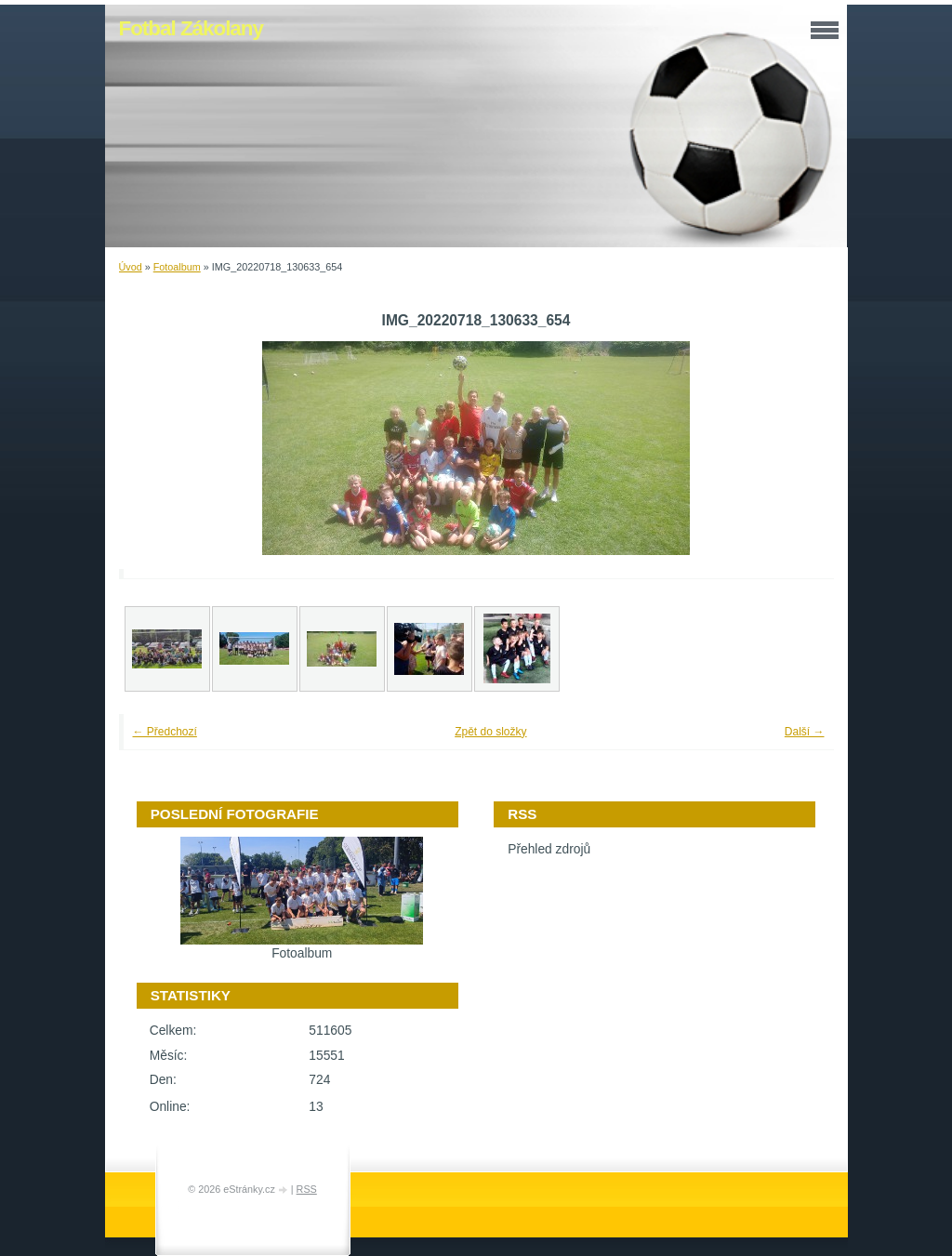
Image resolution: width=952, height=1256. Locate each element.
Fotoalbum (177, 266)
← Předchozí (165, 731)
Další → (805, 731)
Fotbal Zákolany (191, 28)
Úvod (130, 266)
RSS (307, 1189)
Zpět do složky (490, 731)
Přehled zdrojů (549, 849)
